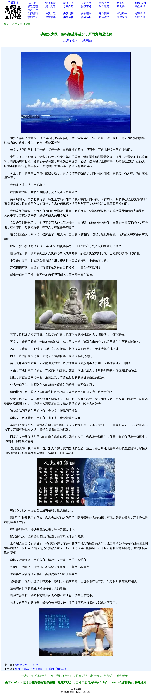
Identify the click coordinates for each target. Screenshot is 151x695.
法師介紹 (68, 3)
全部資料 (32, 13)
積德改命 (104, 17)
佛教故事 (50, 17)
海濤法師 (140, 13)
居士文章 (50, 6)
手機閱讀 (13, 2)
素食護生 (122, 6)
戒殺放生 (122, 13)
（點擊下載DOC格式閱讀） (77, 40)
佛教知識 (50, 13)
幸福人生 (104, 3)
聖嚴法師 (140, 17)
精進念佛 (122, 3)
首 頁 (33, 3)
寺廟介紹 (68, 6)
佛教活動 (86, 17)
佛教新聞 (86, 13)
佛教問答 (68, 13)
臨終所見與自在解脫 (26, 664)
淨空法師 (140, 6)
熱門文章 (32, 17)
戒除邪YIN (140, 3)
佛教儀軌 (68, 17)
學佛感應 (122, 17)
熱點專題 (86, 6)
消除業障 (104, 6)
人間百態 (86, 3)
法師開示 (50, 3)
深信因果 (104, 13)
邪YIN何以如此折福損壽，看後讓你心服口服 (40, 668)
